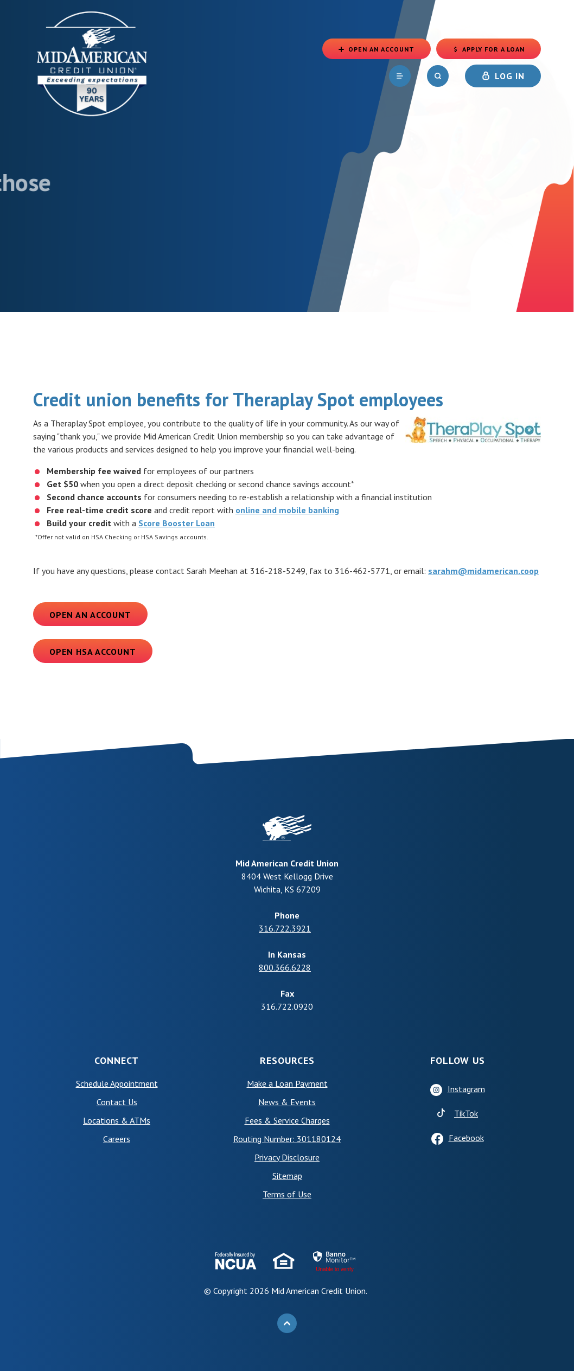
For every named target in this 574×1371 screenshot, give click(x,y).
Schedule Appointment (117, 1083)
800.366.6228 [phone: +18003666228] (285, 967)
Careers (116, 1138)
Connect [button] (116, 1060)
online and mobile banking (287, 510)
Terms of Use (287, 1194)
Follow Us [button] (457, 1060)
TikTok (466, 1113)
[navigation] (400, 76)
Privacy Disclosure (287, 1157)
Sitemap (287, 1175)
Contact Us (117, 1101)
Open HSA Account (92, 651)
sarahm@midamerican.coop (483, 570)
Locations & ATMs (116, 1120)
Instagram (466, 1088)
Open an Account (90, 614)
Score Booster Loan (176, 523)
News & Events (287, 1101)
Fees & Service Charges (287, 1120)
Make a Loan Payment (287, 1083)
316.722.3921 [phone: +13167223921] (285, 928)
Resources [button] (287, 1060)
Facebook (466, 1137)
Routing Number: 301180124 (287, 1138)
